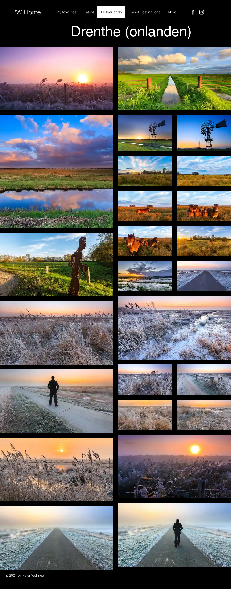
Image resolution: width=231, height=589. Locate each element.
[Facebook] (193, 12)
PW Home (26, 12)
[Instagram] (201, 12)
